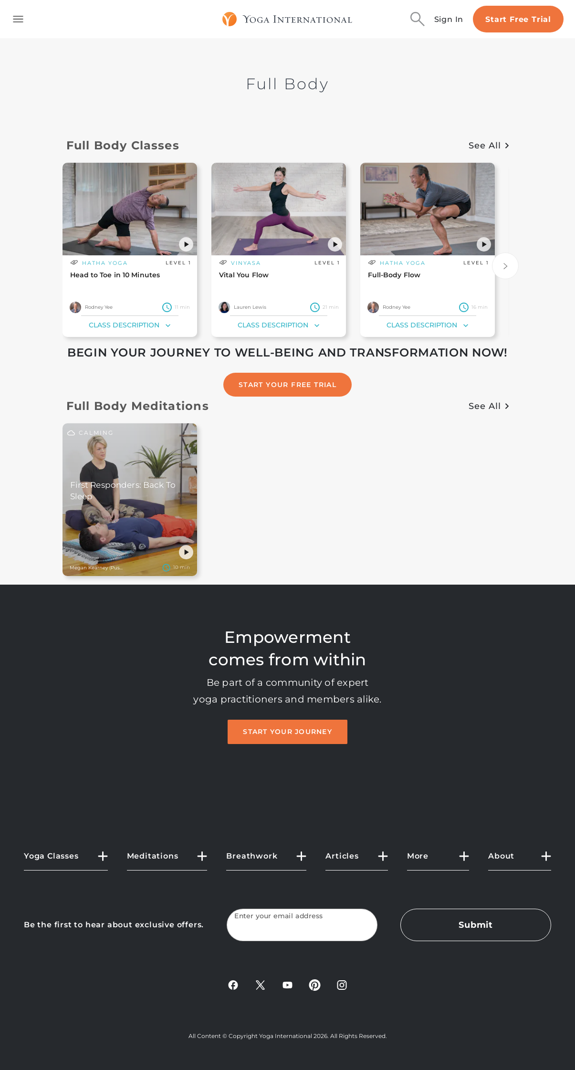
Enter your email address (278, 916)
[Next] (505, 265)
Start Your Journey (287, 731)
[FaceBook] (233, 988)
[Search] (417, 19)
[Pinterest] (315, 988)
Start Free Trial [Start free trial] (518, 19)
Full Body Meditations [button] (137, 406)
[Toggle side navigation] (18, 19)
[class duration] (175, 307)
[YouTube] (287, 988)
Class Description (131, 325)
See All (489, 145)
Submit (476, 925)
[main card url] (130, 228)
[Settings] (175, 567)
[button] (186, 244)
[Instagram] (342, 988)
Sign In (449, 19)
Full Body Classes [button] (122, 145)
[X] (260, 988)
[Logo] (287, 19)
